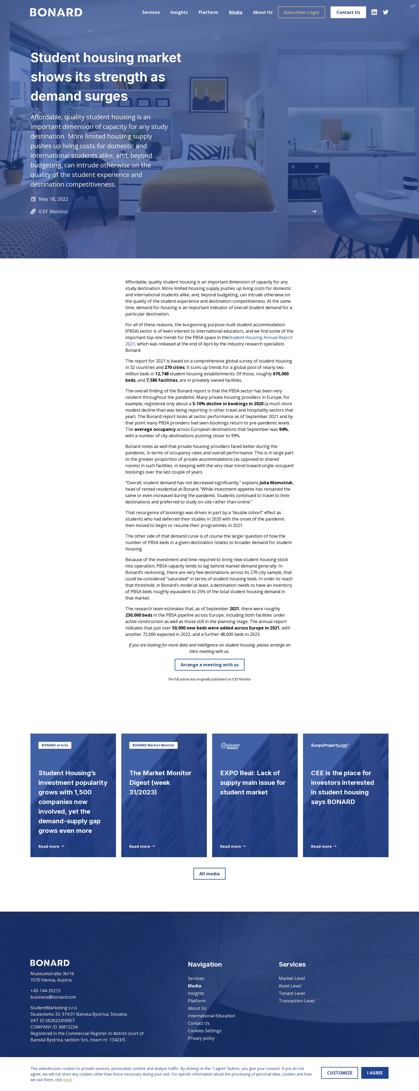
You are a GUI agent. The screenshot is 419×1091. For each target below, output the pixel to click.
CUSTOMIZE (339, 1073)
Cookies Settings (205, 1031)
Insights (179, 12)
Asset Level (290, 986)
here (67, 1079)
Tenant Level (292, 993)
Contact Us (348, 12)
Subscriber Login (301, 12)
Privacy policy (201, 1038)
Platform (208, 12)
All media (209, 874)
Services (151, 12)
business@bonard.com (53, 997)
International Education (211, 1016)
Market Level (292, 978)
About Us (262, 12)
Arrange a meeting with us (210, 665)
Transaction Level (297, 1001)
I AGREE (375, 1073)
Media (235, 12)
